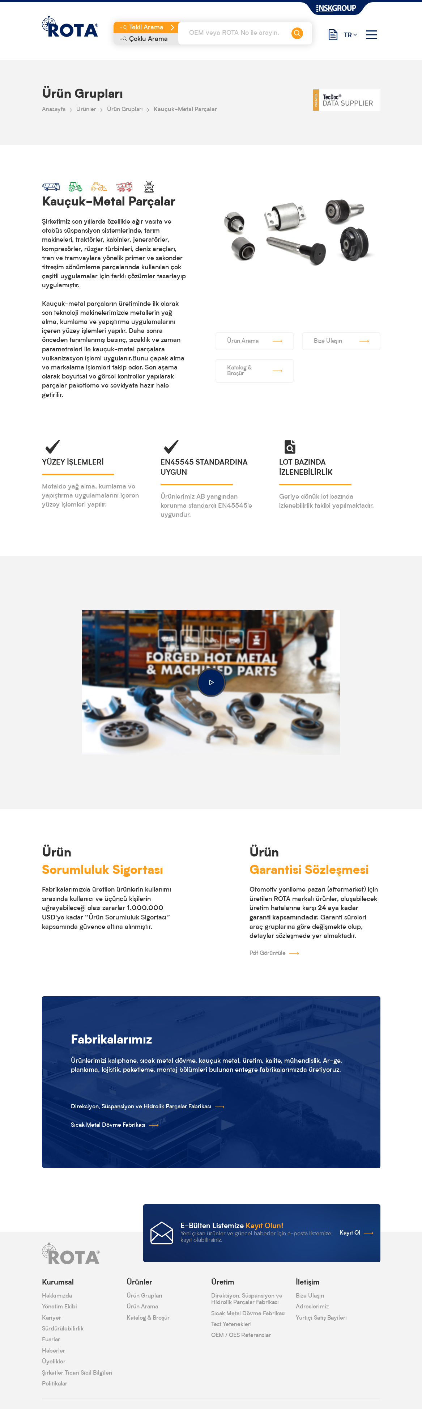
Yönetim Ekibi (59, 1307)
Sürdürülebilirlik (63, 1329)
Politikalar (54, 1384)
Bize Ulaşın (310, 1296)
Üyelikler (53, 1362)
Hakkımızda (57, 1296)
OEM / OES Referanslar (241, 1335)
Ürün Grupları (125, 110)
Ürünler (86, 110)
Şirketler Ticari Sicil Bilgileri (77, 1373)
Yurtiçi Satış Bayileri (321, 1318)
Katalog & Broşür (148, 1318)
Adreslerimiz (312, 1307)
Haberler (53, 1351)
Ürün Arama (142, 1307)
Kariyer (51, 1318)
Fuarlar (51, 1340)
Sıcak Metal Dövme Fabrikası (248, 1314)
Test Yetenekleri (231, 1325)
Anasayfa (53, 110)
